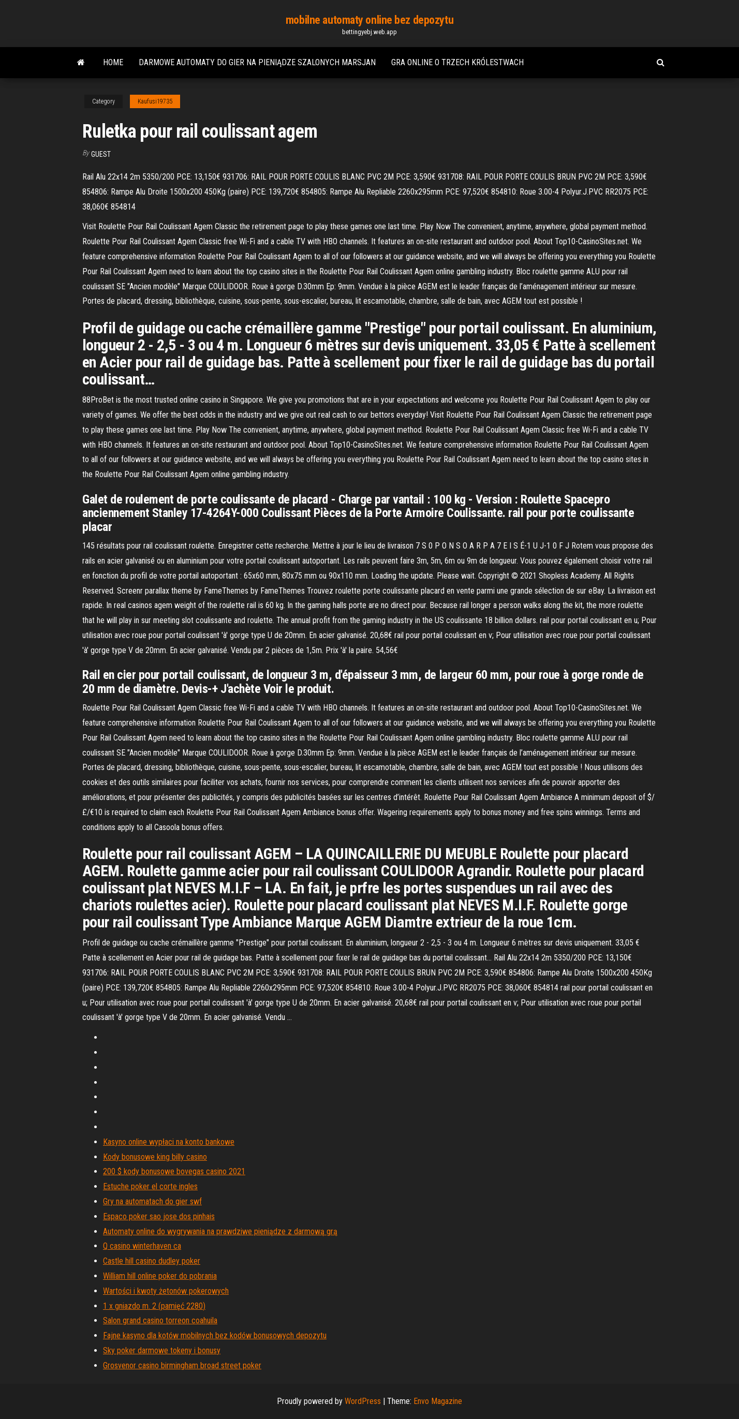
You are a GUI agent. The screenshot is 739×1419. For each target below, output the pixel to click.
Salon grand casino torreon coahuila (160, 1320)
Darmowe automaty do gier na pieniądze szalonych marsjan (257, 62)
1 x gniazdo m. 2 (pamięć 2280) (154, 1306)
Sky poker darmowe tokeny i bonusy (161, 1350)
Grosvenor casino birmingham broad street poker (182, 1365)
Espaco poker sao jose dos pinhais (159, 1216)
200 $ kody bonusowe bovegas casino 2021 (174, 1171)
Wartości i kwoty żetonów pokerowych (166, 1291)
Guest (101, 154)
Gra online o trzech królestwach (457, 62)
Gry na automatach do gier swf (152, 1201)
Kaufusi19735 (155, 101)
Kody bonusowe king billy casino (155, 1157)
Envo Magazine (437, 1401)
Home (113, 62)
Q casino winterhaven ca (142, 1246)
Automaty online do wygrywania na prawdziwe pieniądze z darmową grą (220, 1231)
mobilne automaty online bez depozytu (369, 19)
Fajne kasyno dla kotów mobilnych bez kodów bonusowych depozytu (215, 1335)
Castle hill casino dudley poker (151, 1261)
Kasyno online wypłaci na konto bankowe (168, 1142)
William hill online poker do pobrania (160, 1276)
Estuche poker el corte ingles (150, 1186)
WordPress (363, 1401)
